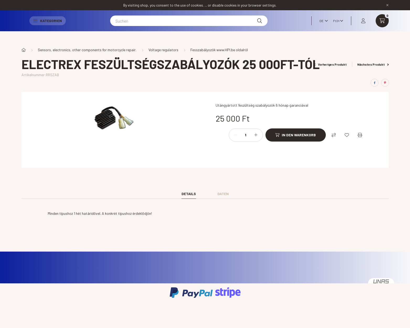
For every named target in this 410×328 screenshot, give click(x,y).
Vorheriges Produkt (330, 64)
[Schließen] (387, 5)
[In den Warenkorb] (295, 135)
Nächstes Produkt (373, 64)
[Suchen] (204, 26)
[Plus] (256, 135)
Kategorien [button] (79, 26)
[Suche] (275, 26)
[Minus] (235, 135)
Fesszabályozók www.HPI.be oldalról (219, 50)
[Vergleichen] (333, 135)
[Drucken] (360, 135)
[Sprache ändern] (322, 26)
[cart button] (382, 26)
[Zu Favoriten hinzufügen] (347, 135)
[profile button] (363, 26)
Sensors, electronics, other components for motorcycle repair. (87, 50)
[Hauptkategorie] (24, 50)
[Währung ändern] (337, 26)
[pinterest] (385, 83)
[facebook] (375, 83)
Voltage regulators (163, 50)
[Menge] (246, 135)
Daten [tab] (223, 193)
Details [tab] (189, 193)
